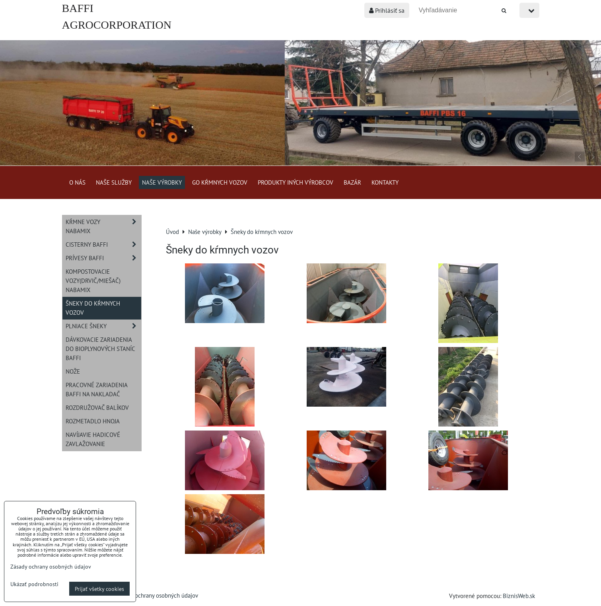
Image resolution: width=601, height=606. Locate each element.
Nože (73, 371)
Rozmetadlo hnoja (93, 421)
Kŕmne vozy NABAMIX (103, 226)
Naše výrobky (162, 182)
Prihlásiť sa (387, 10)
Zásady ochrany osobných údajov (157, 595)
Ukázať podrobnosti (34, 584)
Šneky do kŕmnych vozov (93, 307)
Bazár (352, 182)
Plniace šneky (103, 326)
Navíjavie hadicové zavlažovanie (93, 439)
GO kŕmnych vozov (219, 182)
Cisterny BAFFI (103, 244)
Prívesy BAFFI (103, 258)
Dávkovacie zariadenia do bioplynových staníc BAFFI (100, 348)
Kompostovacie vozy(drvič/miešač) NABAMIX (93, 280)
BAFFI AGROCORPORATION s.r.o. (116, 25)
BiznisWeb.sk (519, 596)
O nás (77, 182)
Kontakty (385, 182)
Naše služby (114, 182)
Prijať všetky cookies (99, 588)
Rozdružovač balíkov (97, 407)
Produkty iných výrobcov (295, 182)
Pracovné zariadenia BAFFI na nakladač (97, 389)
